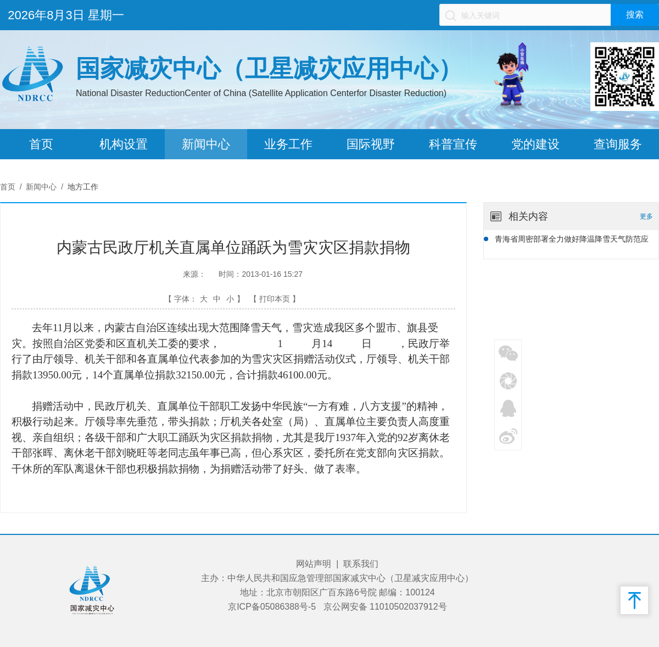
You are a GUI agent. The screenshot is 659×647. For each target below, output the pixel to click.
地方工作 (83, 186)
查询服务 (618, 144)
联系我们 (360, 563)
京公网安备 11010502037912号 (385, 606)
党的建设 (535, 144)
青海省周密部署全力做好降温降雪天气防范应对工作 (572, 241)
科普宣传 (453, 144)
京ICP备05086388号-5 (272, 606)
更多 (646, 216)
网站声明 (313, 563)
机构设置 (123, 144)
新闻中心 (206, 144)
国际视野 (371, 144)
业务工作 (288, 144)
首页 (41, 144)
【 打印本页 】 (274, 298)
